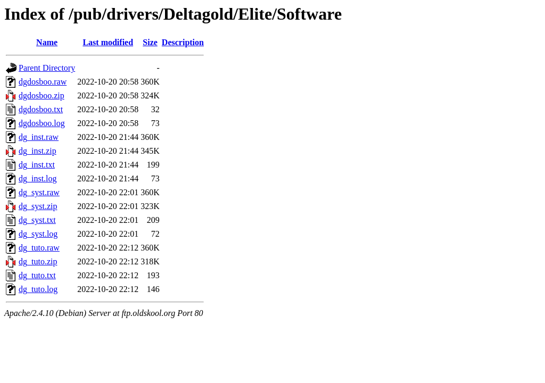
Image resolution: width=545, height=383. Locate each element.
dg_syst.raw (39, 192)
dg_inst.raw (39, 136)
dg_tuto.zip (38, 261)
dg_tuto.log (38, 289)
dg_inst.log (38, 178)
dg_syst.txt (37, 219)
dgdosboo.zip (41, 95)
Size (150, 42)
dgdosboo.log (42, 123)
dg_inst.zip (37, 150)
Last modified (107, 42)
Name (46, 42)
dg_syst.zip (38, 206)
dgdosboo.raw (43, 81)
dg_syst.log (38, 233)
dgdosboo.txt (41, 109)
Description (183, 42)
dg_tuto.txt (37, 275)
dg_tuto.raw (39, 247)
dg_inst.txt (37, 164)
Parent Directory (47, 67)
